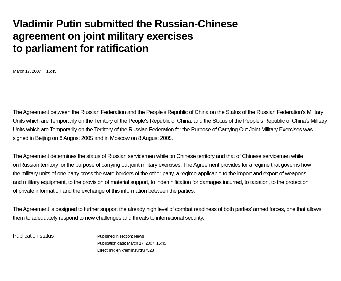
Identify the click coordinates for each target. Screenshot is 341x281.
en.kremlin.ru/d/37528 (135, 250)
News (139, 236)
